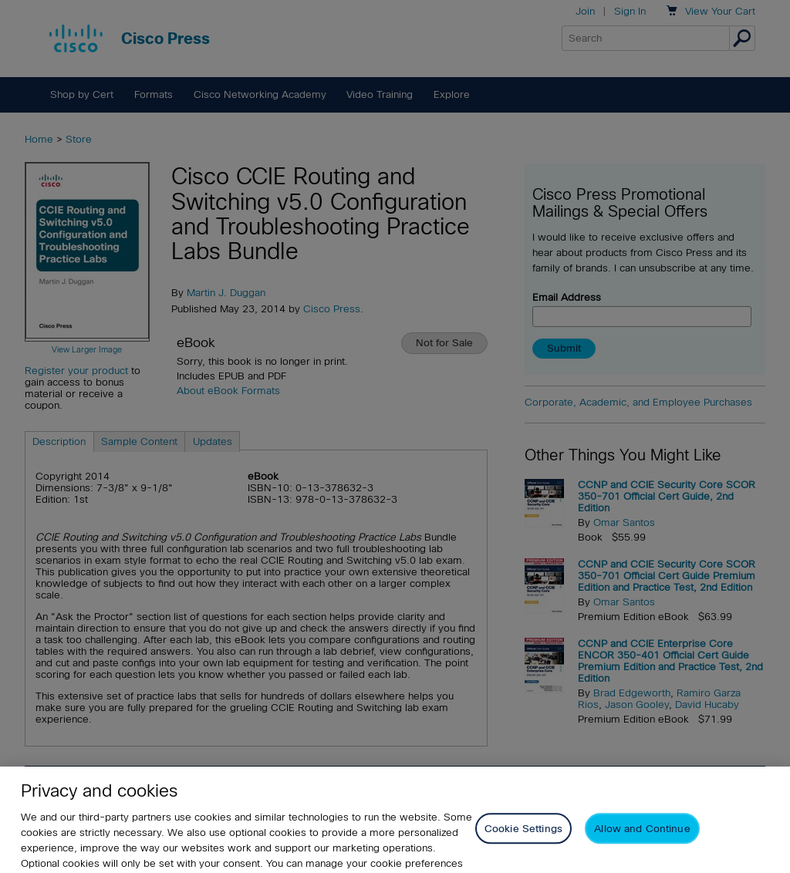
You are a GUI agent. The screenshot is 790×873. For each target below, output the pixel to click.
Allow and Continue (642, 843)
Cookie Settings (523, 843)
